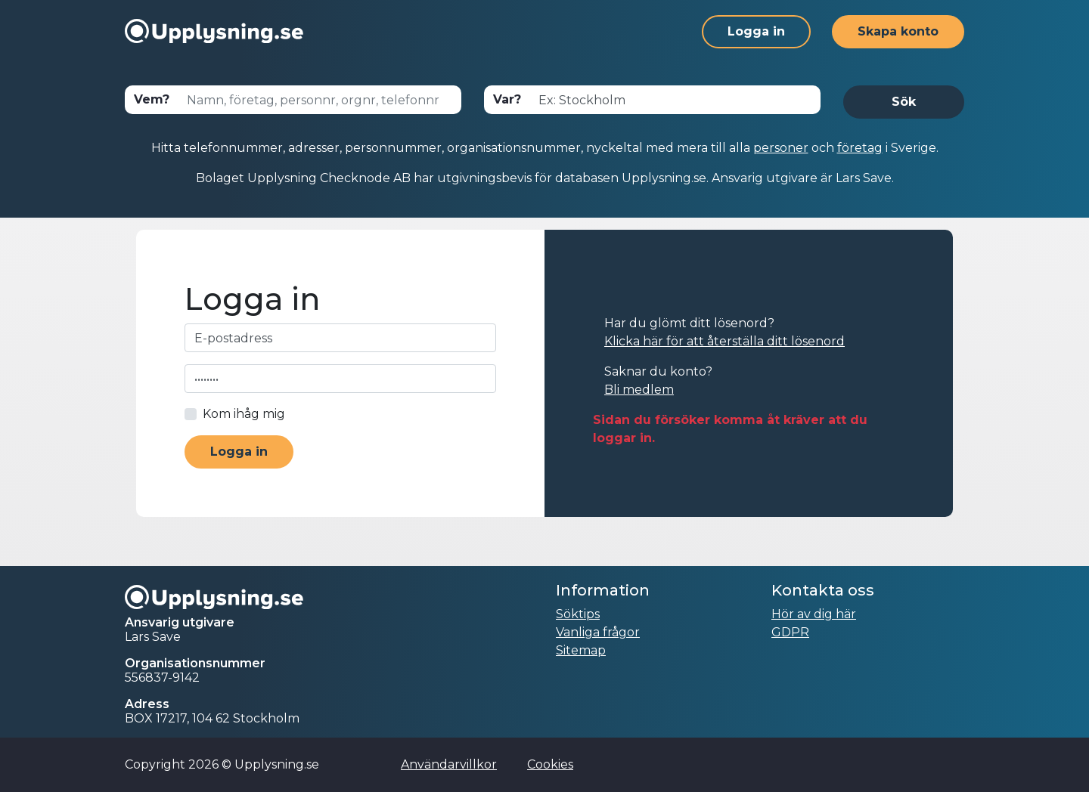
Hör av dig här (813, 614)
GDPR (790, 632)
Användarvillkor (449, 764)
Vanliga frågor (598, 632)
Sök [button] (904, 101)
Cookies (550, 764)
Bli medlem (639, 389)
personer (780, 148)
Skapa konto (898, 31)
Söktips (578, 614)
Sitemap (581, 650)
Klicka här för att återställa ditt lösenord (724, 341)
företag (860, 148)
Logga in (756, 31)
